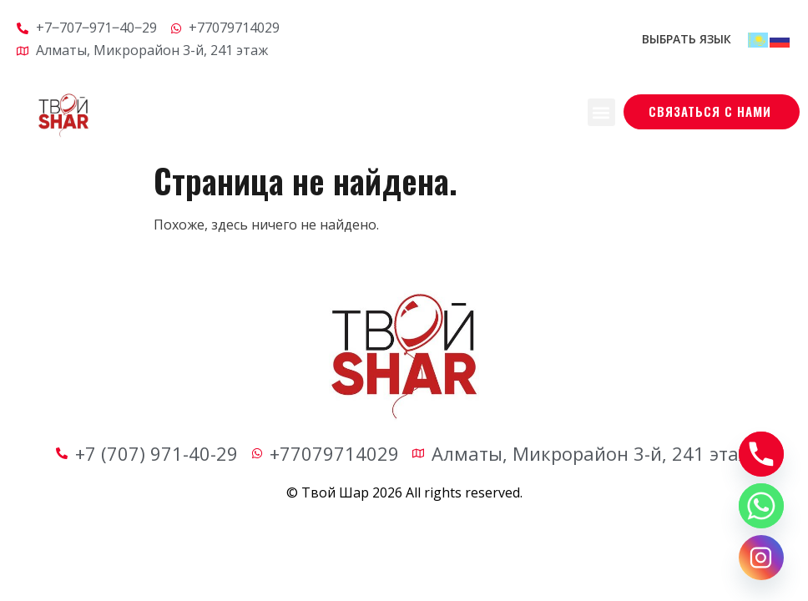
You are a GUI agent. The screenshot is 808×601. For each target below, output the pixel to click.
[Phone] (761, 454)
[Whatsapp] (761, 505)
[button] (601, 112)
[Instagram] (761, 557)
